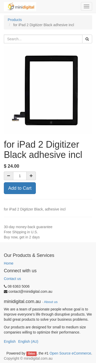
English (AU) (28, 341)
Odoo (31, 353)
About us (51, 302)
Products (15, 20)
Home (8, 263)
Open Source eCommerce (70, 353)
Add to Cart (19, 188)
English (10, 341)
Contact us (12, 279)
